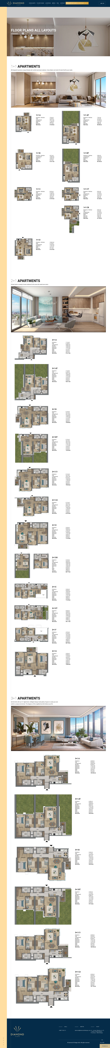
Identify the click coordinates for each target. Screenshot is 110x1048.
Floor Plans (40, 3)
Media (53, 3)
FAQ (58, 3)
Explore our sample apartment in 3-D (77, 3)
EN (103, 3)
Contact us (105, 1046)
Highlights (32, 3)
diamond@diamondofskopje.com (82, 1030)
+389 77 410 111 (62, 1030)
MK (101, 3)
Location (48, 3)
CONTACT (62, 3)
